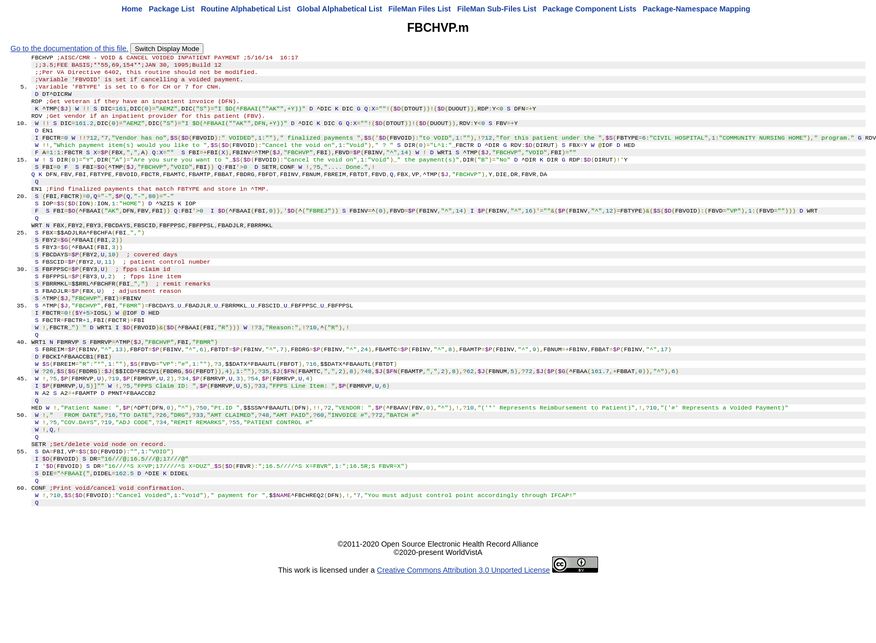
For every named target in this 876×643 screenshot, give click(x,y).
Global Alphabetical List (339, 9)
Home (131, 9)
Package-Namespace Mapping (696, 9)
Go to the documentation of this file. (69, 48)
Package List (171, 9)
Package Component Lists (590, 9)
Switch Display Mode (167, 49)
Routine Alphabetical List (245, 9)
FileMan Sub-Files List (497, 9)
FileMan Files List (419, 9)
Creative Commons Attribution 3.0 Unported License (463, 634)
